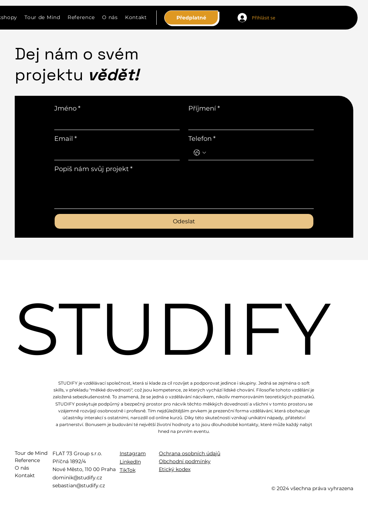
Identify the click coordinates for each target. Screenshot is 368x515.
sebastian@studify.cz (78, 485)
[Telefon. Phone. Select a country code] (200, 152)
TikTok (127, 470)
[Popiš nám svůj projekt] (184, 192)
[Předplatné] (191, 17)
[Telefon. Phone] (258, 152)
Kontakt (25, 475)
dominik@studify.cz (77, 477)
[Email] (114, 152)
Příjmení (204, 108)
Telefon (202, 139)
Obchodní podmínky (185, 461)
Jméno (67, 108)
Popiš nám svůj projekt (93, 169)
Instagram (133, 453)
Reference (27, 460)
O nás (22, 468)
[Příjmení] (248, 122)
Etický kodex (174, 469)
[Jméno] (114, 122)
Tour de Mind (31, 453)
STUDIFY (173, 328)
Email (65, 139)
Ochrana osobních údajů (189, 453)
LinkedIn (130, 461)
